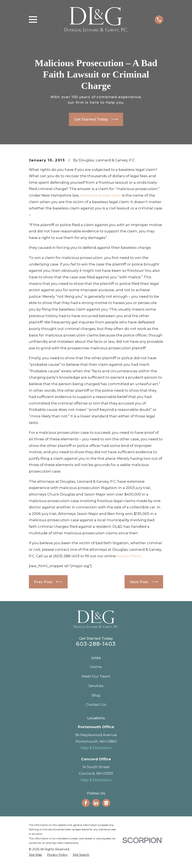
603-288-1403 (96, 643)
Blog (96, 695)
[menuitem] (35, 855)
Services (96, 686)
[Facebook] (86, 803)
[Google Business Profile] (106, 803)
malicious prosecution (100, 195)
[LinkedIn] (96, 803)
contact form (129, 556)
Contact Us (96, 704)
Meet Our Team (96, 676)
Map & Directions (96, 748)
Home (96, 667)
